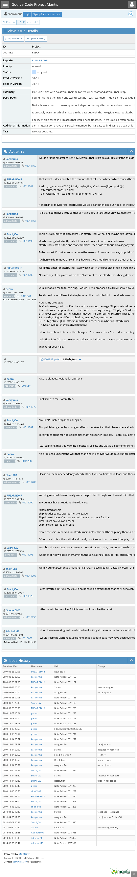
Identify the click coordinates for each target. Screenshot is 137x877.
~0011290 (27, 502)
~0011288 (26, 461)
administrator (19, 861)
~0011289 (30, 482)
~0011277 (30, 407)
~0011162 (27, 186)
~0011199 (27, 241)
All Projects (9, 22)
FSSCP (21, 22)
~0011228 (25, 296)
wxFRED (32, 22)
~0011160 (30, 165)
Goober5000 (13, 610)
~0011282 (27, 427)
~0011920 (27, 596)
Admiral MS (12, 631)
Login (27, 14)
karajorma (12, 159)
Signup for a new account (47, 14)
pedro (9, 289)
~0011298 (30, 575)
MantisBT (24, 854)
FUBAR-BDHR (40, 60)
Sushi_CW (12, 234)
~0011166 (30, 221)
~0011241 (26, 385)
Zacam (34, 827)
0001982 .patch (52, 359)
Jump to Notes (13, 38)
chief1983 (11, 475)
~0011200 (27, 275)
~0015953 (30, 617)
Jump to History (36, 38)
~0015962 (26, 638)
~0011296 (27, 554)
